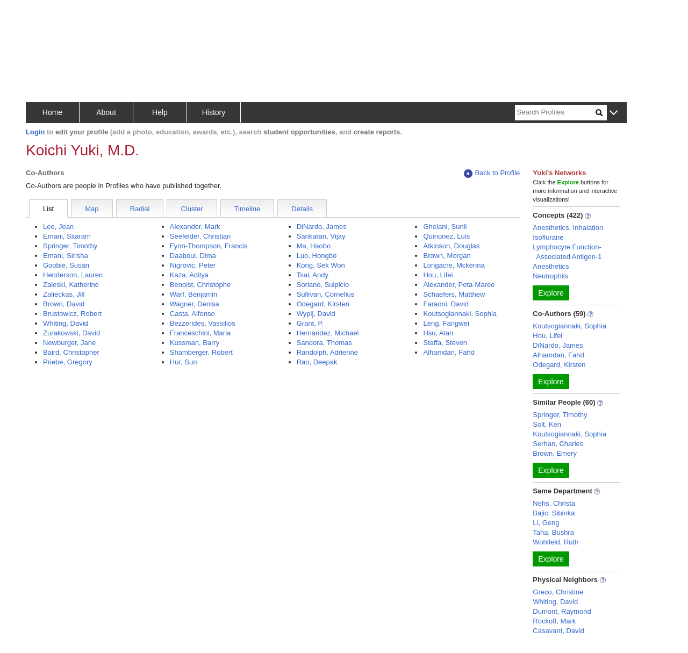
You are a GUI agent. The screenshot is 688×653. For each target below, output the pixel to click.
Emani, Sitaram (67, 236)
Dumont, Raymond (562, 611)
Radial (140, 209)
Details (302, 209)
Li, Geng (546, 523)
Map (91, 209)
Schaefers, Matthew (454, 294)
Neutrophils (550, 276)
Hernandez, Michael (328, 333)
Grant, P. (310, 323)
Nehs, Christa (554, 503)
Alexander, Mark (195, 227)
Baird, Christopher (71, 352)
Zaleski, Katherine (71, 285)
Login (35, 132)
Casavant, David (558, 631)
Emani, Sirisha (65, 256)
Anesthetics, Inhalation (568, 228)
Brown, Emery (555, 453)
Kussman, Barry (194, 343)
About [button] (106, 112)
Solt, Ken (547, 424)
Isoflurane (548, 237)
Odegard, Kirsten (323, 304)
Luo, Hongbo (316, 256)
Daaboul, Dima (193, 256)
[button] (613, 113)
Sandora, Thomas (324, 343)
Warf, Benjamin (193, 294)
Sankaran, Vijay (321, 236)
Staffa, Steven (445, 343)
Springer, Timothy (70, 246)
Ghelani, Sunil (445, 227)
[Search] (555, 112)
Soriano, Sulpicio (323, 285)
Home (52, 112)
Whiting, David (65, 323)
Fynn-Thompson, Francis (209, 246)
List (48, 209)
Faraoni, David (446, 304)
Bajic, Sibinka (554, 513)
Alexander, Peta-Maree (458, 285)
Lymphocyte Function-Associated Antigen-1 (567, 252)
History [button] (214, 112)
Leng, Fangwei (446, 323)
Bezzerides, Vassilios (202, 323)
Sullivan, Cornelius (326, 294)
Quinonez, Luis (446, 236)
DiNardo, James (322, 227)
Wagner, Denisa (194, 304)
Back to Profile (492, 173)
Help (160, 112)
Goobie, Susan (66, 265)
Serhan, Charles (558, 444)
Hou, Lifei (438, 275)
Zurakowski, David (71, 333)
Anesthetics (551, 266)
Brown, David (63, 304)
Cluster (192, 209)
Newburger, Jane (69, 343)
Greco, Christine (558, 592)
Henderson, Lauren (73, 275)
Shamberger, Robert (201, 352)
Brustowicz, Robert (72, 314)
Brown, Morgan (446, 256)
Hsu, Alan (438, 333)
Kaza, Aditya (189, 275)
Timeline (247, 209)
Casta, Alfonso (192, 314)
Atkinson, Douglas (451, 246)
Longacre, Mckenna (453, 265)
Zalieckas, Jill (63, 294)
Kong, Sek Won (321, 265)
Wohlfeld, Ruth (555, 542)
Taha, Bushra (553, 532)
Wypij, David (316, 314)
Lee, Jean (58, 227)
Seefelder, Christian (200, 236)
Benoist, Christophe (200, 285)
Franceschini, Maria (200, 333)
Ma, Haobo (314, 246)
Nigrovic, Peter (193, 265)
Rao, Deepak (317, 362)
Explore (550, 293)
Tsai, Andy (312, 275)
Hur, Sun (183, 362)
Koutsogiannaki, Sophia (460, 314)
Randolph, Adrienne (327, 352)
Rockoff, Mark (554, 621)
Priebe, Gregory (67, 362)
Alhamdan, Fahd (448, 352)
